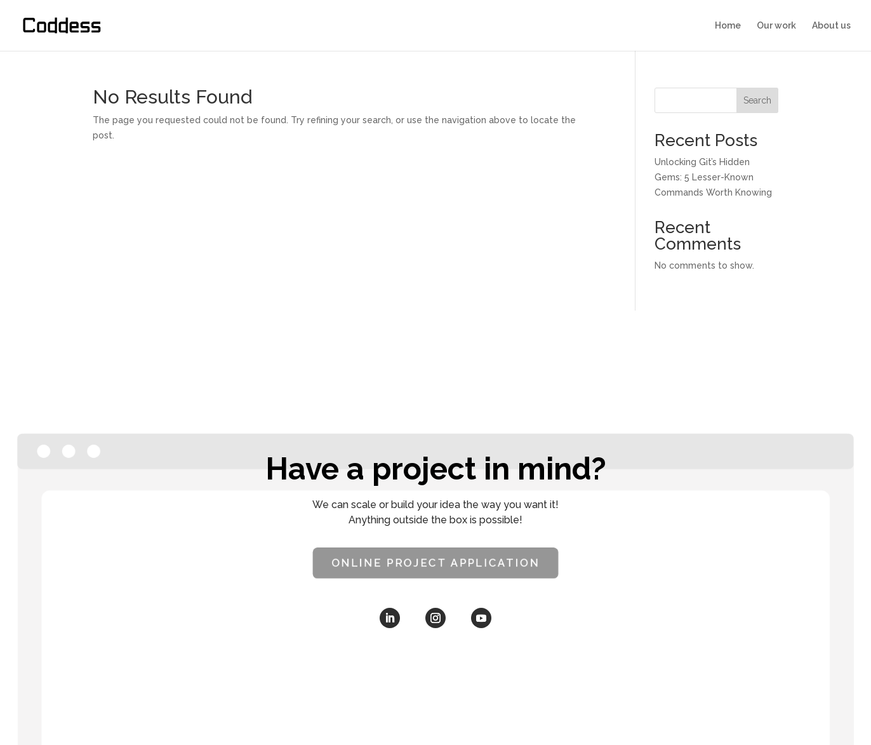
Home (728, 25)
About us (831, 25)
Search (757, 100)
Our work (776, 25)
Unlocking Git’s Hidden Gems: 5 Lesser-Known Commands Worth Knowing (713, 177)
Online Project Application (435, 562)
